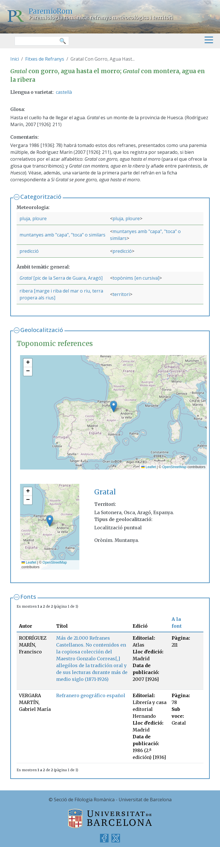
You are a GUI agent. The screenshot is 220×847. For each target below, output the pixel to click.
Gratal (25, 278)
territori (121, 294)
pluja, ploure (33, 218)
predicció (29, 251)
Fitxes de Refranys (44, 59)
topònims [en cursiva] (136, 278)
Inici (14, 59)
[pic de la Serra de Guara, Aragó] (67, 278)
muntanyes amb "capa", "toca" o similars (62, 235)
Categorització (40, 196)
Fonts (28, 597)
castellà (64, 92)
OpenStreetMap (174, 467)
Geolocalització (41, 330)
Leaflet (148, 467)
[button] (113, 406)
